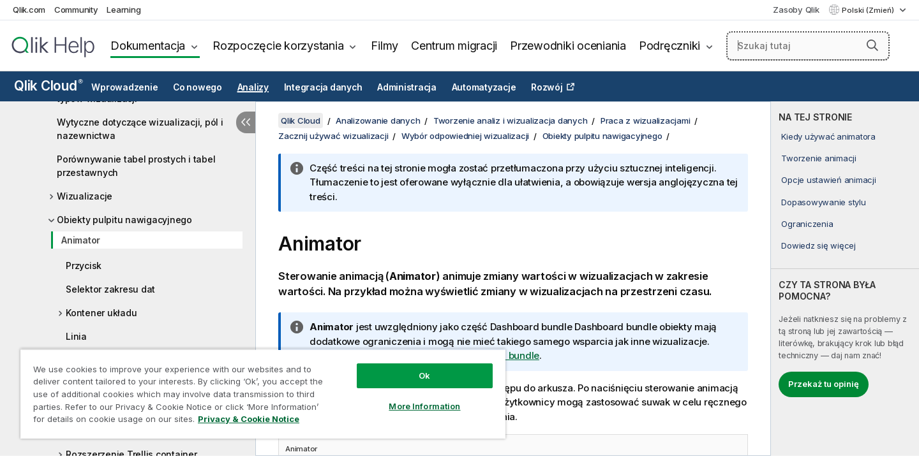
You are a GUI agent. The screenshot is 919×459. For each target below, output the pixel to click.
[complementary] (845, 278)
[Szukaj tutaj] (808, 46)
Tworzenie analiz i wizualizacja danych (510, 120)
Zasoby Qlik (796, 9)
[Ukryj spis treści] (245, 122)
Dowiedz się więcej (818, 245)
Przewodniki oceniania (568, 45)
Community (76, 9)
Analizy (253, 87)
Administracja (407, 87)
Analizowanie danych (378, 120)
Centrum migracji (454, 45)
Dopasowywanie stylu (823, 202)
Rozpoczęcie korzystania (278, 45)
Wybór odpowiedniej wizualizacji (465, 136)
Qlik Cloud (48, 86)
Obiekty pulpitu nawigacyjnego (124, 219)
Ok (424, 375)
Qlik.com (29, 9)
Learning (123, 9)
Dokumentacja (147, 45)
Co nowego (197, 87)
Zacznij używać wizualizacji (333, 136)
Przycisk (83, 265)
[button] (872, 45)
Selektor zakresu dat (110, 289)
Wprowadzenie (124, 87)
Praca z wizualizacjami (646, 120)
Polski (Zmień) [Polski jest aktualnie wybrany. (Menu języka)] (869, 10)
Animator (80, 240)
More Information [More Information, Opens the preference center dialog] (424, 406)
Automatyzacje (484, 87)
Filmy (384, 45)
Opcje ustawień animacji (828, 180)
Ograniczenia (807, 224)
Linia (76, 336)
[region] (262, 394)
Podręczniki (669, 45)
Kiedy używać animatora (828, 136)
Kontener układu (101, 312)
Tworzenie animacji (818, 158)
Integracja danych (323, 87)
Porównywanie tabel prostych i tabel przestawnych (136, 166)
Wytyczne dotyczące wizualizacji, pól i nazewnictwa (140, 129)
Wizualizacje (84, 196)
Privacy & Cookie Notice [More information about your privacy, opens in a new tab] (248, 419)
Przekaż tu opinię (823, 384)
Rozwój (547, 87)
